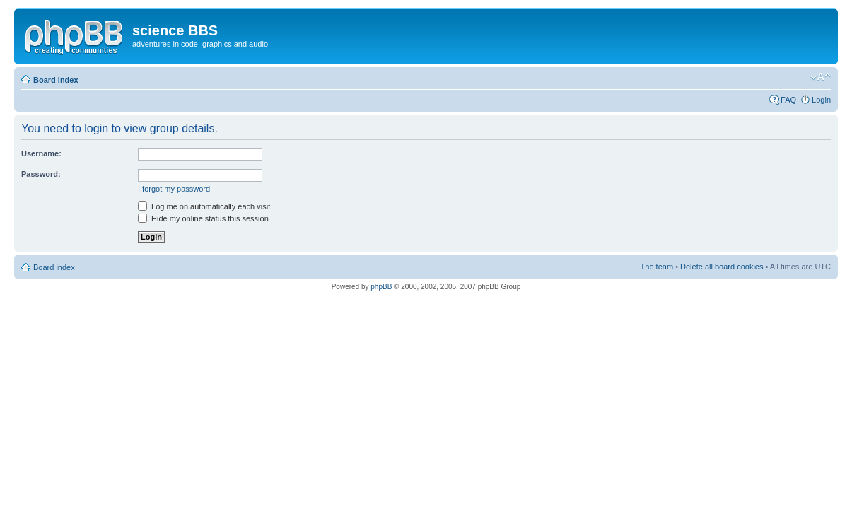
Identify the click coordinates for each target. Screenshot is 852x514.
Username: (41, 153)
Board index (55, 80)
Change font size (820, 77)
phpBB (381, 287)
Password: (41, 174)
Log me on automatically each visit (204, 206)
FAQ (788, 99)
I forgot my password (174, 189)
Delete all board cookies (721, 266)
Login (821, 99)
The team (657, 266)
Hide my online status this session (203, 218)
